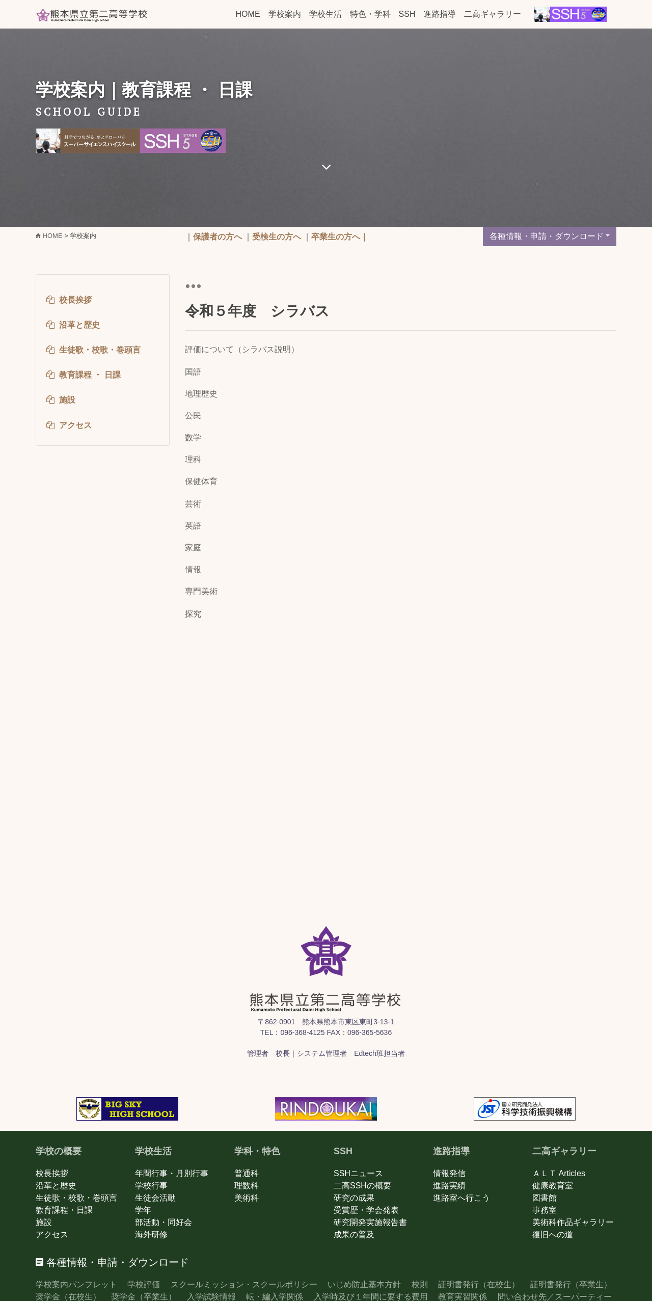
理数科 (246, 1185)
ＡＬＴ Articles (558, 1173)
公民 (193, 415)
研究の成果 (354, 1197)
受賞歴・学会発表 (366, 1210)
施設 (44, 1222)
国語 (193, 371)
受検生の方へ (276, 236)
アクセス (52, 1234)
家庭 (193, 547)
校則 (420, 1284)
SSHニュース (358, 1173)
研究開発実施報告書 (370, 1222)
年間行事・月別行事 (171, 1173)
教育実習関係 (462, 1296)
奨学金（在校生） (68, 1296)
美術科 (246, 1197)
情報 (193, 569)
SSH (407, 14)
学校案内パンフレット (76, 1284)
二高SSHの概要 (362, 1185)
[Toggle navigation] (193, 286)
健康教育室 (552, 1185)
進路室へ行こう (461, 1197)
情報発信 (449, 1173)
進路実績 (449, 1185)
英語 (193, 525)
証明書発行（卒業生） (571, 1284)
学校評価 (143, 1284)
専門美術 (201, 591)
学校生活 (325, 14)
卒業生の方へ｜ (339, 236)
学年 (143, 1210)
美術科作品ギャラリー (573, 1222)
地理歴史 (201, 393)
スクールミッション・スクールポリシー (244, 1284)
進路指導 (439, 14)
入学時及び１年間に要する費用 (371, 1296)
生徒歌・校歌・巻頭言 (76, 1197)
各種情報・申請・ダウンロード (547, 236)
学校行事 (151, 1185)
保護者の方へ (217, 236)
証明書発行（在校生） (479, 1284)
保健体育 (201, 481)
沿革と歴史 (56, 1185)
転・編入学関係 (274, 1296)
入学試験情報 (211, 1296)
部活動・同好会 (163, 1222)
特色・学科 (370, 14)
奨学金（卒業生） (143, 1296)
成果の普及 (354, 1234)
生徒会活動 (155, 1197)
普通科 (246, 1173)
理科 (193, 459)
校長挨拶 (52, 1173)
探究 (193, 613)
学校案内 (284, 14)
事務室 (544, 1210)
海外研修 (151, 1234)
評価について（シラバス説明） (242, 349)
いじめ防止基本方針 (364, 1284)
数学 (193, 437)
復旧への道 (552, 1234)
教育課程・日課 (64, 1210)
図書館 (544, 1197)
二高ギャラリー (492, 14)
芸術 (193, 503)
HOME (248, 14)
